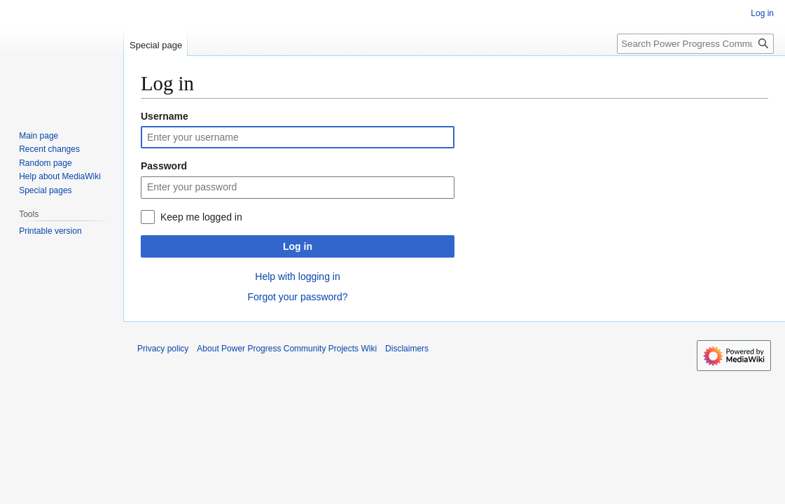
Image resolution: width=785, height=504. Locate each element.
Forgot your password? (297, 296)
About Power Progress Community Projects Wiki (287, 349)
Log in (297, 246)
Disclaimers (407, 349)
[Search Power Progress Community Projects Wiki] (695, 44)
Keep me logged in (201, 217)
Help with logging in (297, 276)
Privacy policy (162, 349)
